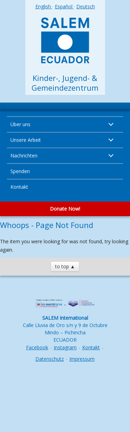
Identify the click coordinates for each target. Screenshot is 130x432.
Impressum (82, 359)
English (43, 6)
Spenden (20, 171)
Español (64, 6)
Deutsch (85, 6)
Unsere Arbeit (25, 140)
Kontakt (19, 187)
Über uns (20, 124)
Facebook (37, 347)
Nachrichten (23, 155)
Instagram (65, 347)
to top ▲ (65, 266)
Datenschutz (49, 359)
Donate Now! (65, 208)
